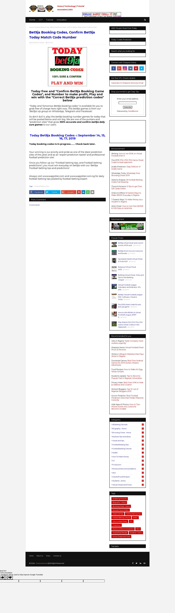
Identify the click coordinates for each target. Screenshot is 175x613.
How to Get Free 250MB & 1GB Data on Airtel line (127, 207)
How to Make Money (128, 457)
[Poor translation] (9, 578)
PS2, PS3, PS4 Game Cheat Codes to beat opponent (127, 161)
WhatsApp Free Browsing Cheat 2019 (125, 174)
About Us (39, 556)
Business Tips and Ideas (128, 437)
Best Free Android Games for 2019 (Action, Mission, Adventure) (127, 363)
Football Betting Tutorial (128, 449)
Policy (48, 556)
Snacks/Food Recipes (128, 477)
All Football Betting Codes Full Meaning (126, 181)
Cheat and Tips (128, 441)
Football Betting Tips (42, 27)
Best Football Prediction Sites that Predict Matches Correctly (127, 398)
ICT (128, 461)
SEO (71, 10)
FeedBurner (133, 111)
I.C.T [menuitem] (41, 20)
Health (128, 453)
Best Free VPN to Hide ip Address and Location (127, 383)
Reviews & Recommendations (128, 469)
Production (128, 465)
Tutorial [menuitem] (49, 20)
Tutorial (80, 6)
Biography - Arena (128, 429)
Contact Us (57, 556)
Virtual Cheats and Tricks (128, 485)
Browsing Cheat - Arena (128, 433)
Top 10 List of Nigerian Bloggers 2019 (124, 390)
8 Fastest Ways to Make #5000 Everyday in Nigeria (126, 194)
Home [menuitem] (32, 20)
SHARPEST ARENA (37, 42)
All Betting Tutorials (128, 424)
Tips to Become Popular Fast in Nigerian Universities (126, 377)
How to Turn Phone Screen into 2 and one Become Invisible (125, 406)
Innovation (62, 10)
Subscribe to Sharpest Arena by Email (127, 83)
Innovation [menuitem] (62, 20)
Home (60, 6)
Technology (69, 6)
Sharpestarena (42, 563)
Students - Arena (128, 481)
